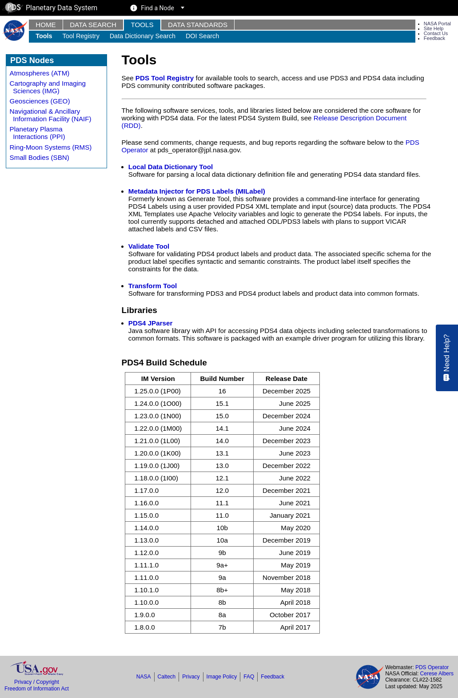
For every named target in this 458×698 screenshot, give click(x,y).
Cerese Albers (437, 673)
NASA (143, 677)
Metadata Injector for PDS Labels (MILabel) (196, 191)
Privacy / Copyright (36, 682)
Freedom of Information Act (36, 689)
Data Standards (197, 24)
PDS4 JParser (150, 323)
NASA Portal (437, 23)
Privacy (190, 677)
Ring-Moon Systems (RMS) (51, 147)
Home (46, 24)
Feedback (434, 38)
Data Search (93, 24)
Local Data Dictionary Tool (170, 167)
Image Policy (222, 677)
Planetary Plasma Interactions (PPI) (37, 132)
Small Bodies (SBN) (39, 157)
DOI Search (202, 36)
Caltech (167, 677)
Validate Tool (149, 246)
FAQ (248, 677)
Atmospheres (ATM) (40, 73)
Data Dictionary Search (142, 36)
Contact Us (436, 33)
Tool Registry (80, 36)
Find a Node (157, 8)
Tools (142, 24)
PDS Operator (432, 667)
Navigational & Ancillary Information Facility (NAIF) (51, 115)
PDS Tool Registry (164, 78)
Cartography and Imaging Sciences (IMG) (48, 87)
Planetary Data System (49, 7)
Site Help (434, 28)
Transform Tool (152, 286)
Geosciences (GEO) (40, 101)
